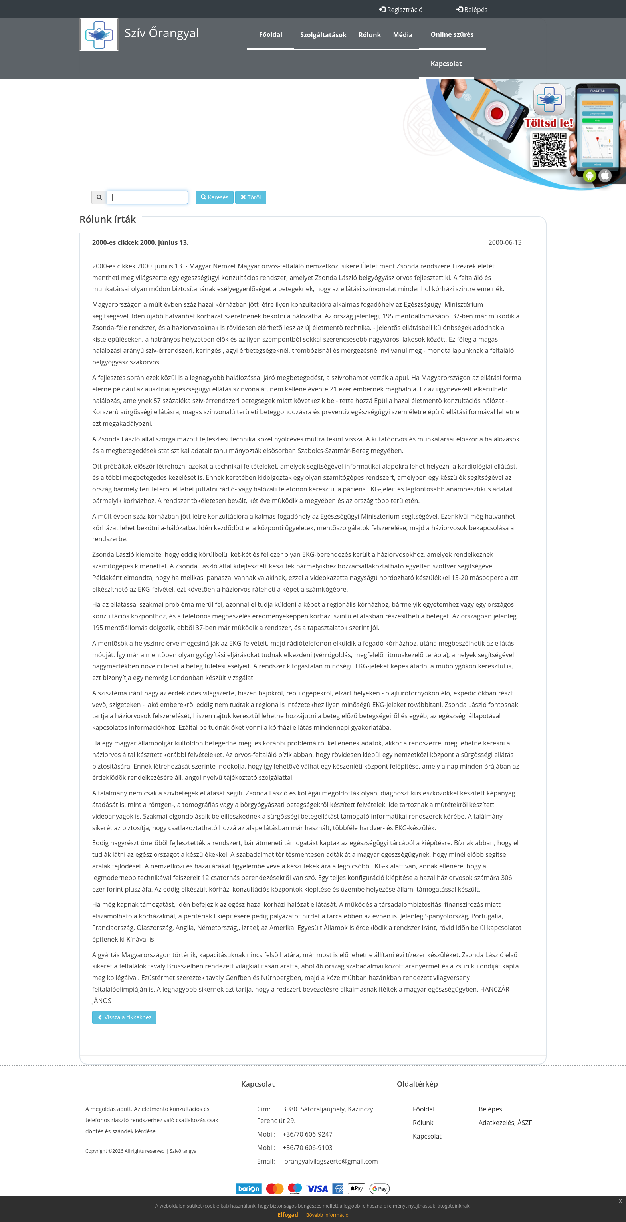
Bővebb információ (327, 1215)
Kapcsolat (427, 1136)
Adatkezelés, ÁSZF (505, 1122)
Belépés (472, 9)
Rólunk (423, 1122)
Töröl (250, 197)
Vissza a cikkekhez (124, 1017)
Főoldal (423, 1109)
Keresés (214, 197)
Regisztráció (400, 9)
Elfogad (287, 1214)
